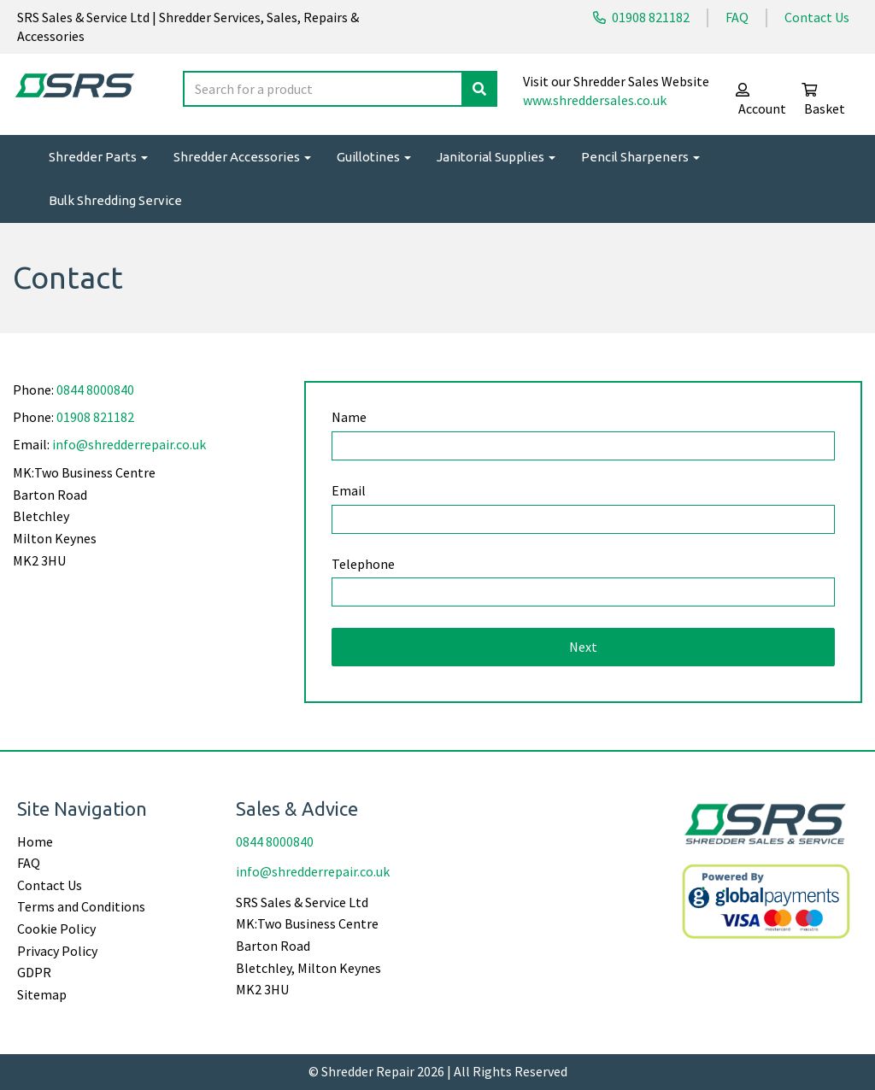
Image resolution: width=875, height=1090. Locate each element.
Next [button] (583, 646)
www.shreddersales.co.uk (595, 99)
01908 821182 (641, 17)
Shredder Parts (98, 156)
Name (349, 416)
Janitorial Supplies (496, 156)
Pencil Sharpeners (640, 156)
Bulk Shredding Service (115, 200)
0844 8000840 (95, 389)
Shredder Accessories (242, 156)
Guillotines (374, 156)
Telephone (363, 563)
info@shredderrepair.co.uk (129, 444)
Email (349, 490)
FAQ (737, 17)
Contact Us (816, 17)
